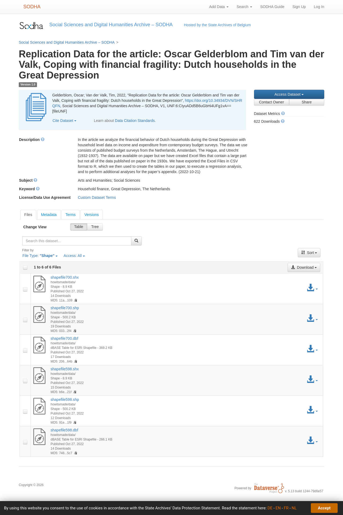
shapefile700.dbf (64, 338)
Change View (35, 227)
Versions (91, 214)
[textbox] (76, 240)
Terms (70, 214)
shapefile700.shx (65, 277)
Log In (319, 7)
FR (286, 508)
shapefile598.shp (65, 399)
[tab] (28, 214)
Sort (309, 253)
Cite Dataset (64, 120)
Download (304, 267)
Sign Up (299, 7)
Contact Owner (271, 102)
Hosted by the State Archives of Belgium (217, 25)
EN (278, 508)
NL (294, 508)
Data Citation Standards (135, 120)
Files (28, 214)
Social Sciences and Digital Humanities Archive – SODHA (67, 42)
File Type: (40, 255)
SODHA (31, 6)
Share (307, 102)
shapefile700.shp (65, 308)
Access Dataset (289, 94)
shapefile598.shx (65, 369)
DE (269, 508)
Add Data (218, 7)
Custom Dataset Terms (97, 197)
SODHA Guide (272, 7)
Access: (74, 255)
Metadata (49, 214)
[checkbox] (25, 267)
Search (244, 7)
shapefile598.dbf (64, 430)
